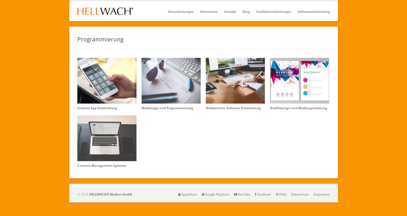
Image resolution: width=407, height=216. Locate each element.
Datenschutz (300, 194)
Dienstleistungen (181, 12)
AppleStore (187, 194)
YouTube (242, 194)
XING (281, 194)
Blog (246, 12)
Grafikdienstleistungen (273, 12)
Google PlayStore (215, 194)
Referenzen (209, 12)
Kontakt (230, 12)
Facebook (263, 194)
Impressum (322, 194)
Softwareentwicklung (313, 12)
